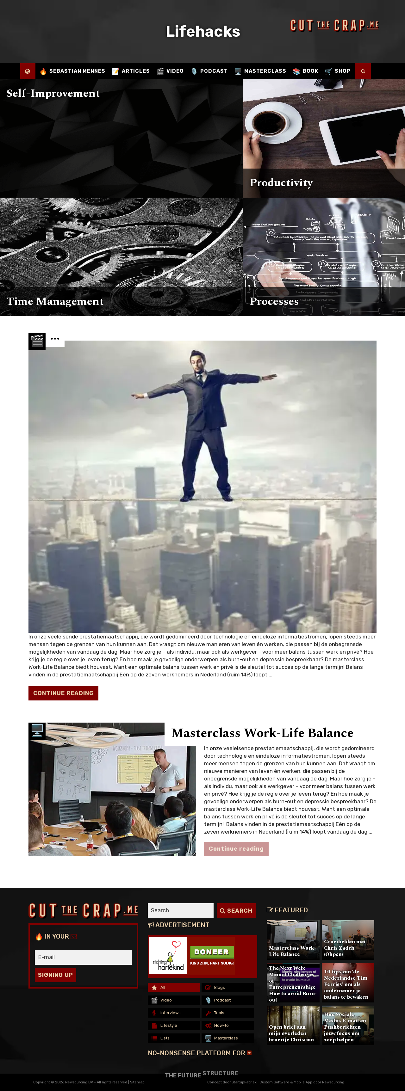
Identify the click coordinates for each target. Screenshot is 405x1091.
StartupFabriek (244, 1082)
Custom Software (274, 1082)
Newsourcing (333, 1082)
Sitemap (137, 1082)
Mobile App (303, 1082)
